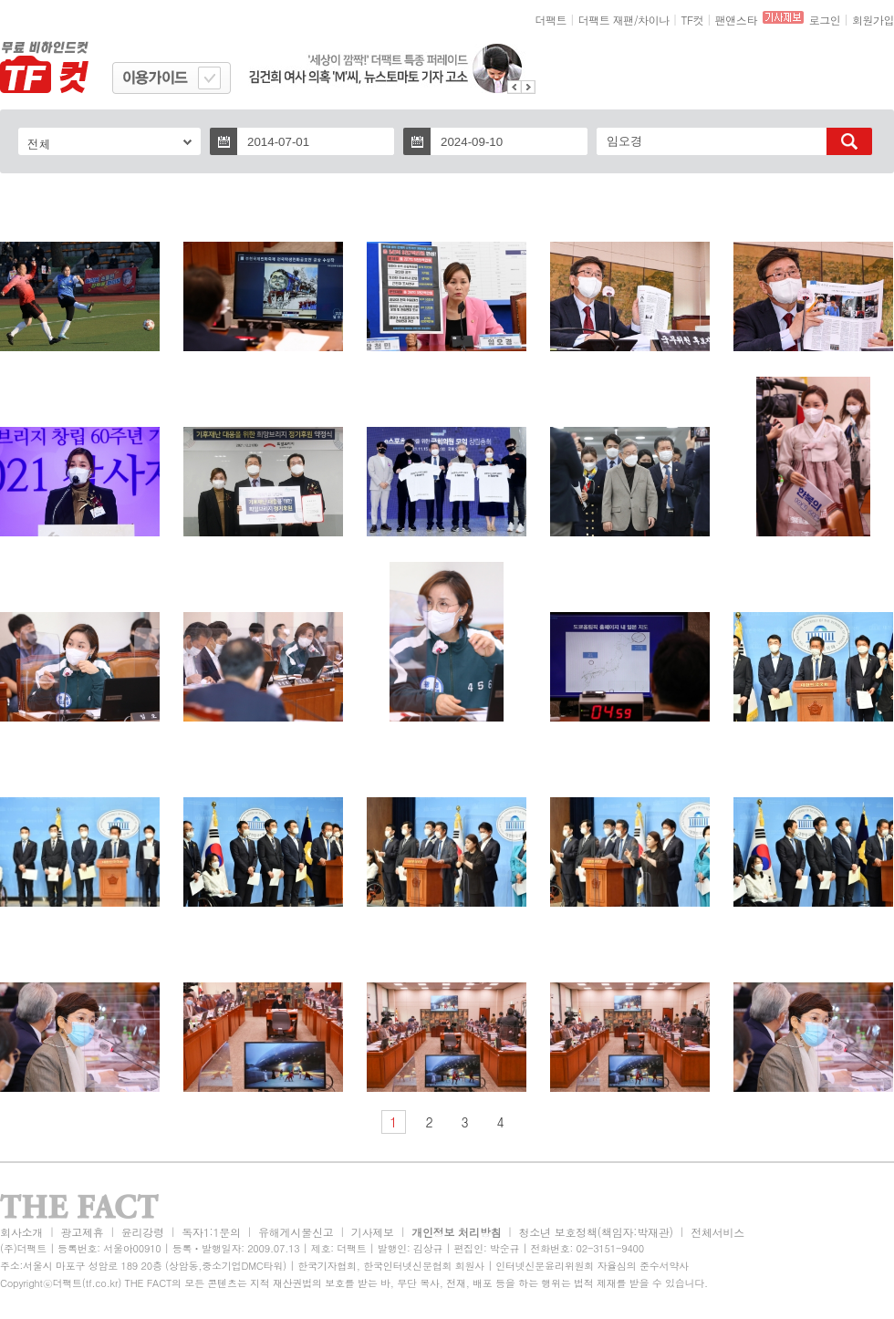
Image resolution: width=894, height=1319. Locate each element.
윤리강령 (142, 1232)
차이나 (654, 19)
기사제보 (372, 1232)
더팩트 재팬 (606, 19)
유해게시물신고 (295, 1232)
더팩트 (551, 19)
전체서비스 (717, 1232)
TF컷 (692, 19)
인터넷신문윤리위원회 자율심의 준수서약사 (592, 1265)
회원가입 (873, 19)
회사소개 (21, 1232)
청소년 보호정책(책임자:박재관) (596, 1232)
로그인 (825, 19)
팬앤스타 (736, 19)
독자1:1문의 (211, 1232)
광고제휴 (81, 1232)
